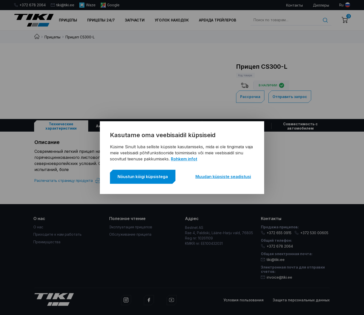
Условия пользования (243, 300)
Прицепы (68, 20)
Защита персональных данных (301, 300)
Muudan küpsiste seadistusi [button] (223, 176)
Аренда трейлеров (217, 20)
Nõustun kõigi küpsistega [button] (143, 176)
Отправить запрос (289, 96)
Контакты (294, 5)
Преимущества (46, 242)
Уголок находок (172, 20)
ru (341, 5)
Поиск (325, 20)
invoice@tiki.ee (276, 277)
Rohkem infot (184, 158)
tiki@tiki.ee (62, 5)
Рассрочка (250, 96)
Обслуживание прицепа (130, 234)
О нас (38, 227)
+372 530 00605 (311, 233)
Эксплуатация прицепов (130, 227)
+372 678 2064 (30, 5)
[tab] (61, 126)
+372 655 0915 (276, 233)
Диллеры (321, 5)
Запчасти (135, 20)
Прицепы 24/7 (101, 20)
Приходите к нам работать (57, 234)
